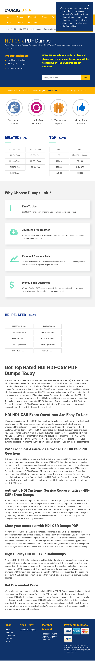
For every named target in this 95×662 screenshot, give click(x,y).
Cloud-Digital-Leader (80, 155)
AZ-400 (59, 173)
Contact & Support (28, 631)
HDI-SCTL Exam (15, 167)
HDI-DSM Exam (35, 149)
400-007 (80, 173)
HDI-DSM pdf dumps (19, 334)
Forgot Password (49, 635)
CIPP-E (59, 149)
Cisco (9, 17)
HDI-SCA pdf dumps (19, 340)
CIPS (9, 22)
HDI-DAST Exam (15, 149)
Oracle (44, 17)
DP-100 (80, 161)
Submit (85, 77)
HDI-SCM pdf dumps (19, 346)
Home (7, 29)
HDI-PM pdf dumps (47, 334)
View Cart (46, 641)
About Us (9, 634)
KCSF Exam (14, 173)
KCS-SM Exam (35, 167)
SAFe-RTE (80, 167)
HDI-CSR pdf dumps (18, 327)
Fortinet (19, 22)
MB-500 (59, 167)
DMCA (7, 643)
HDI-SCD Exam (14, 161)
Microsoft (32, 17)
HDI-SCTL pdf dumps (48, 346)
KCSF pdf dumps (47, 352)
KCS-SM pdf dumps (18, 352)
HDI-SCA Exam (35, 155)
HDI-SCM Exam (35, 161)
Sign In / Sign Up (49, 638)
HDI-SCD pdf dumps (47, 340)
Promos (8, 640)
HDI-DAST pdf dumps (47, 327)
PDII (59, 155)
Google (20, 17)
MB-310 (59, 161)
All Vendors (33, 22)
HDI (14, 29)
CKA (80, 149)
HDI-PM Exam (15, 155)
